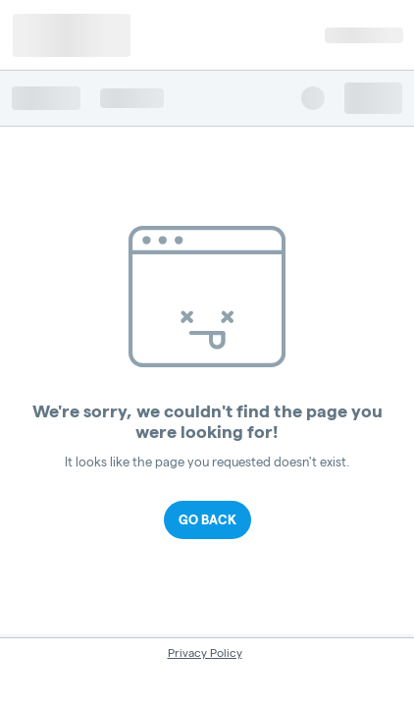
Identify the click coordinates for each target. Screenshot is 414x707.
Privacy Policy (205, 652)
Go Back (207, 519)
